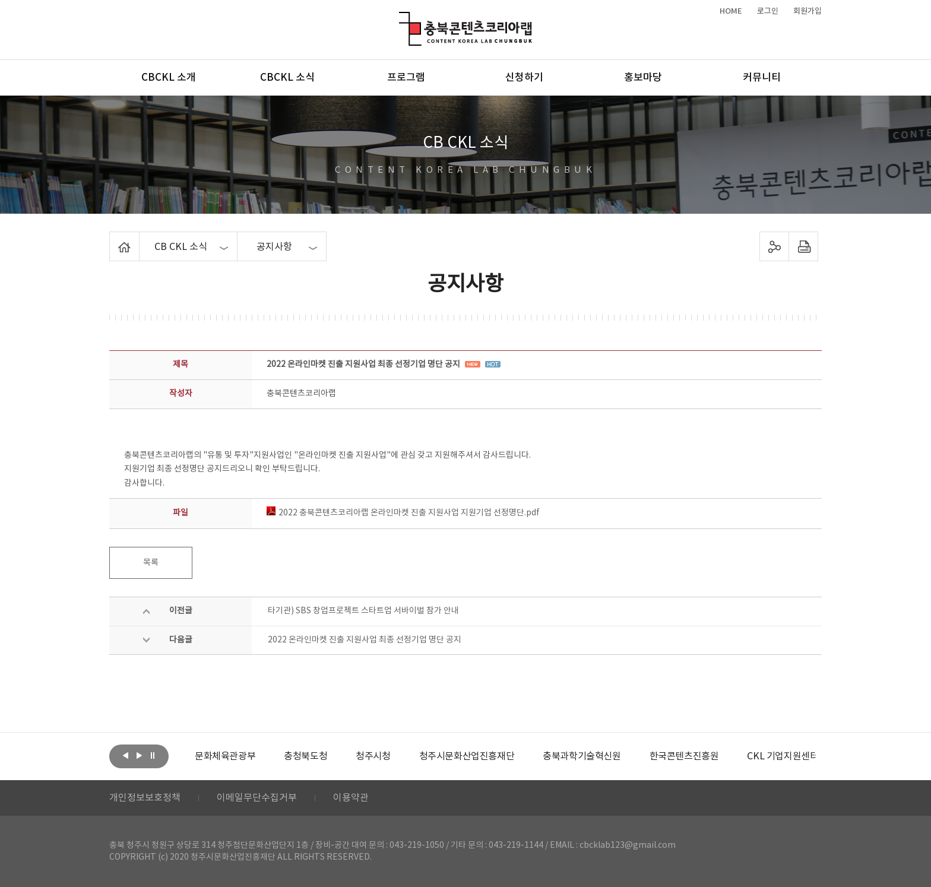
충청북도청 (305, 756)
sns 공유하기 (775, 246)
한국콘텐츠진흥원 (684, 756)
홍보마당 (643, 78)
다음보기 (139, 755)
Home (112, 238)
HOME (731, 11)
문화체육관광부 (225, 756)
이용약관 (351, 798)
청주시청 (373, 756)
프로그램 (406, 78)
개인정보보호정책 (144, 798)
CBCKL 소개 (168, 78)
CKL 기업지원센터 (782, 756)
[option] (225, 756)
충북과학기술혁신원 (581, 756)
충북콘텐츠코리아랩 (401, 18)
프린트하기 (803, 246)
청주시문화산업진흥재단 (467, 756)
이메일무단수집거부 (257, 798)
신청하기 (524, 78)
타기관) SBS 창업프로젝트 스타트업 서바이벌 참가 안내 (363, 611)
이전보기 (125, 755)
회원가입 (807, 11)
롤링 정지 (153, 755)
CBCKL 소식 (287, 78)
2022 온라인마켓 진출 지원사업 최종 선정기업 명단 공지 (364, 640)
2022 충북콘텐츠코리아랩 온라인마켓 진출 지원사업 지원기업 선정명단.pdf (403, 513)
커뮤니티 (762, 78)
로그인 (767, 11)
